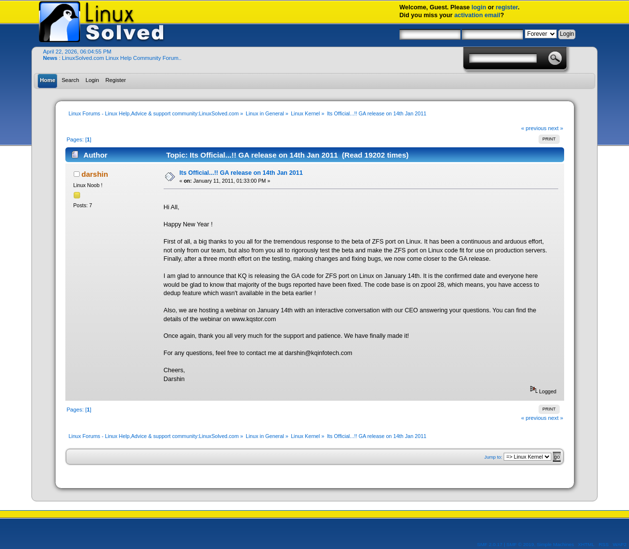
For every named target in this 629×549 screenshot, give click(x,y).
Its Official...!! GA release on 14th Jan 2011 (241, 172)
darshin (95, 174)
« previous (533, 128)
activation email (477, 15)
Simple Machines (555, 544)
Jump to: (493, 457)
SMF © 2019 (520, 544)
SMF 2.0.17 (490, 544)
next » (555, 128)
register (507, 7)
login (479, 7)
